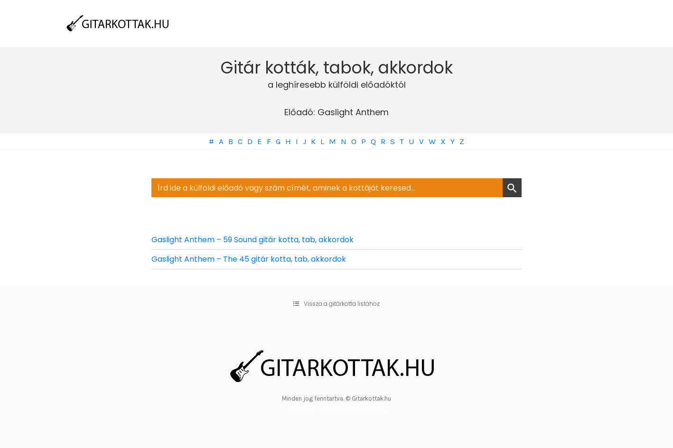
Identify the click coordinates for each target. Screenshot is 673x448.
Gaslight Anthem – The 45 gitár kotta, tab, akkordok (248, 259)
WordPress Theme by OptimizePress (337, 409)
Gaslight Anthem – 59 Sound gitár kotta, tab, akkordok (252, 239)
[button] (336, 303)
